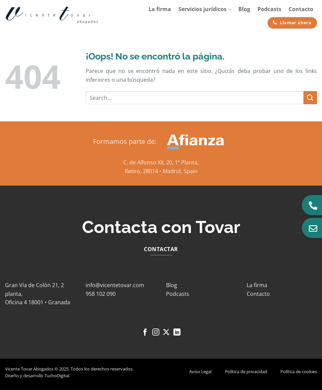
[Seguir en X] (166, 333)
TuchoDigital (56, 376)
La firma (160, 9)
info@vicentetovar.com (115, 285)
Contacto (301, 9)
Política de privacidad (246, 371)
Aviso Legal (200, 371)
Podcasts (269, 9)
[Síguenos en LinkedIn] (176, 333)
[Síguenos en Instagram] (155, 333)
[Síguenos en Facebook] (145, 333)
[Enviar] (310, 97)
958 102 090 (101, 294)
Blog (244, 9)
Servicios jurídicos (204, 9)
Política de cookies (298, 371)
